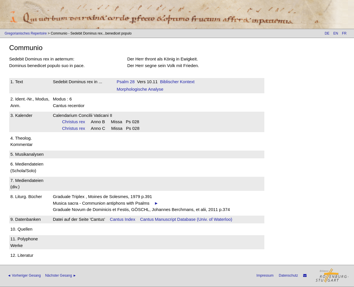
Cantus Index (122, 219)
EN (335, 33)
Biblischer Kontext (177, 81)
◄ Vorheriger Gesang (24, 275)
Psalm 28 (126, 81)
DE (327, 33)
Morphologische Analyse (140, 89)
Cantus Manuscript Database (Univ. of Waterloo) (186, 219)
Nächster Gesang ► (60, 275)
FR (344, 33)
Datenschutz (288, 275)
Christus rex (75, 121)
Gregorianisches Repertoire (26, 33)
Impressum (265, 275)
